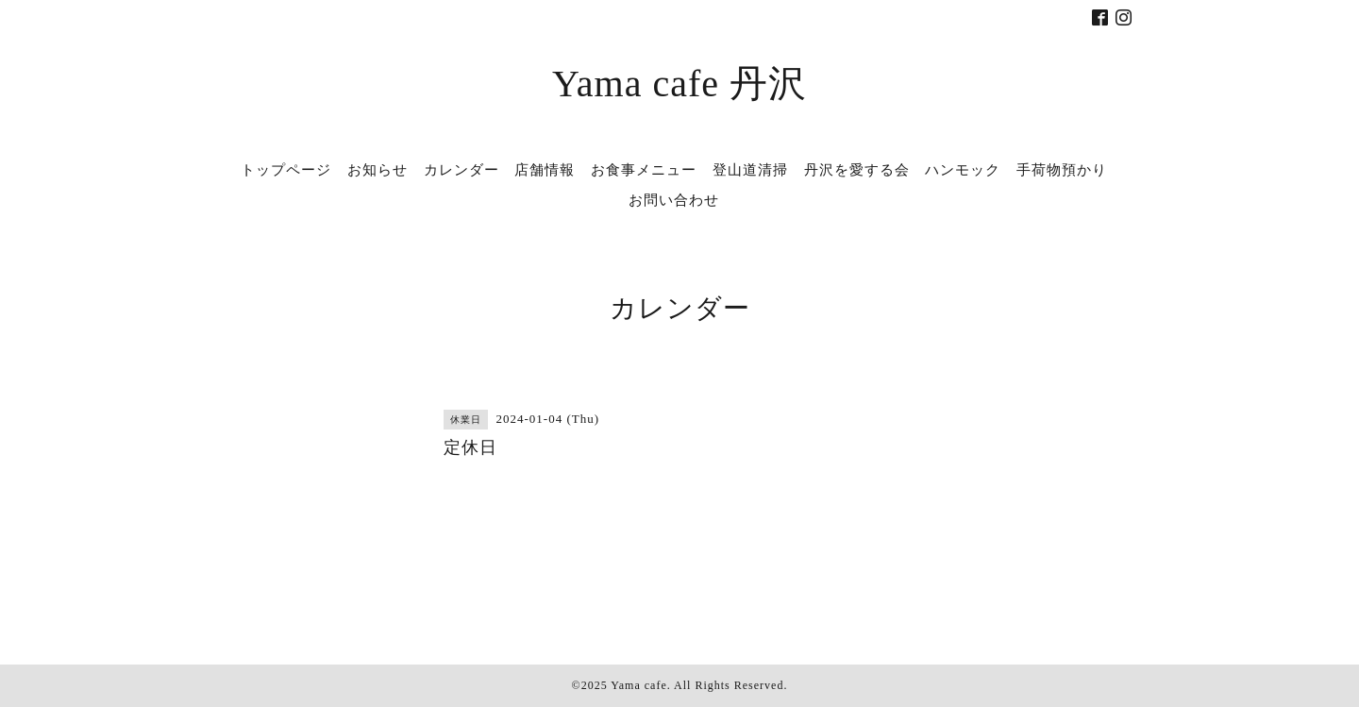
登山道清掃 (750, 169)
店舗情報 (544, 169)
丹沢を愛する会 (857, 169)
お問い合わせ (674, 200)
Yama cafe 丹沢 (679, 83)
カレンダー (461, 169)
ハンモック (962, 169)
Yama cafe (638, 685)
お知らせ (377, 169)
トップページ (286, 169)
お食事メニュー (643, 169)
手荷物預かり (1061, 169)
